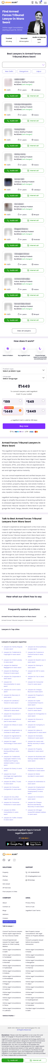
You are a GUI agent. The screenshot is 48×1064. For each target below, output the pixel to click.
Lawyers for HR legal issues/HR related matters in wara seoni (37, 812)
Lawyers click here (9, 922)
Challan (5, 880)
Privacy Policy (30, 903)
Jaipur (38, 71)
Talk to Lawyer (8, 926)
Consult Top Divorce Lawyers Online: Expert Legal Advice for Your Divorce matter (12, 934)
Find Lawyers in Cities (10, 892)
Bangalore (24, 71)
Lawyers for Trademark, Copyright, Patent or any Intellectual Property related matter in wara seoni (12, 761)
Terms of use (30, 907)
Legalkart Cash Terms (33, 910)
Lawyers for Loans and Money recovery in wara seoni (36, 744)
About (5, 903)
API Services (7, 888)
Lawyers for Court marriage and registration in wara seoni (13, 776)
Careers (5, 918)
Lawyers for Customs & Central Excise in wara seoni (36, 654)
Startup (5, 876)
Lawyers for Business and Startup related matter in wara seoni (36, 759)
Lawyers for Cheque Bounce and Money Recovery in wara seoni (36, 805)
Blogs (4, 910)
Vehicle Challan (9, 1016)
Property (5, 872)
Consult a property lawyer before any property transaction (35, 942)
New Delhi (9, 71)
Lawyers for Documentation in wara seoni (12, 684)
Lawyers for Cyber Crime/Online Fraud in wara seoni (35, 703)
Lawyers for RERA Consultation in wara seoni (11, 812)
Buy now (24, 426)
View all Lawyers (24, 331)
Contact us (6, 907)
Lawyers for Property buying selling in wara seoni (11, 751)
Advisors (5, 914)
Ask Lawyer (6, 884)
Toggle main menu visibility (45, 2)
